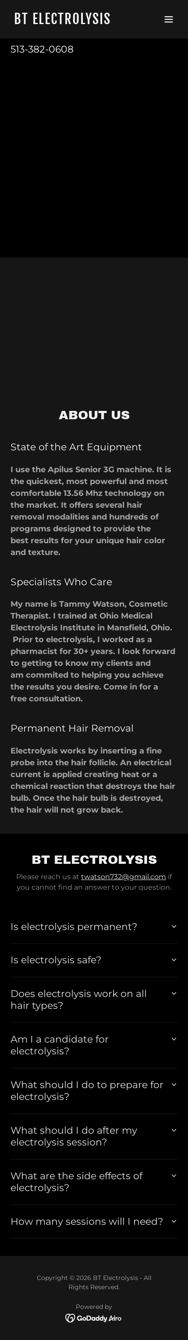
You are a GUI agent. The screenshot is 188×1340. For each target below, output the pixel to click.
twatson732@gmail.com (123, 877)
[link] (69, 22)
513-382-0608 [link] (42, 49)
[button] (168, 19)
